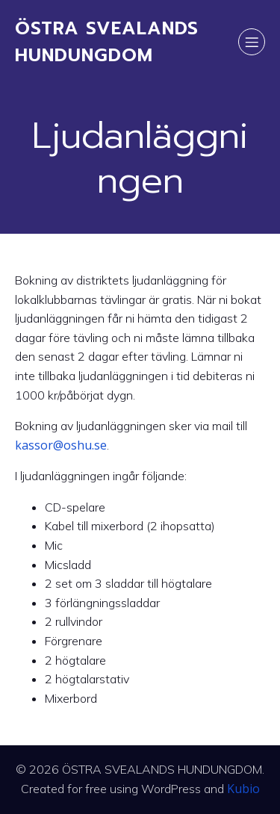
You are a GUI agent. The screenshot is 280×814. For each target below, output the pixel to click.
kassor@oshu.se (61, 445)
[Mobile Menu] (251, 41)
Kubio (243, 788)
